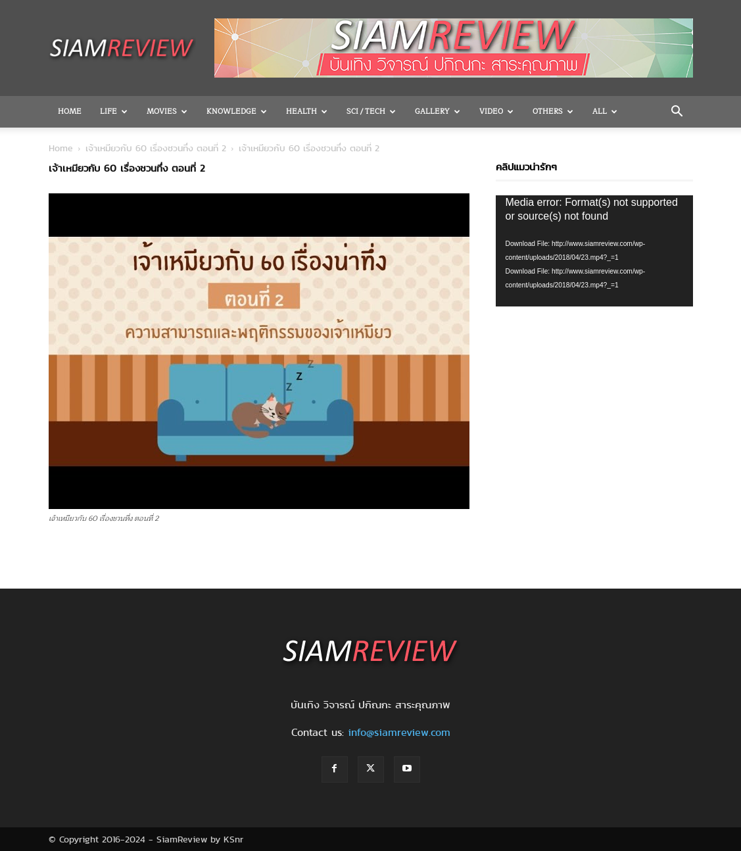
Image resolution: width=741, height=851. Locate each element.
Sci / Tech (371, 111)
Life (114, 111)
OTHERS (553, 111)
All (604, 111)
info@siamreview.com (399, 732)
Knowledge (236, 111)
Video (496, 111)
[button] (677, 112)
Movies (167, 111)
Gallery (437, 111)
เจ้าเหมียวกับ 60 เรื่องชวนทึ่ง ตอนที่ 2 (155, 148)
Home (70, 111)
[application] (594, 250)
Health (306, 111)
